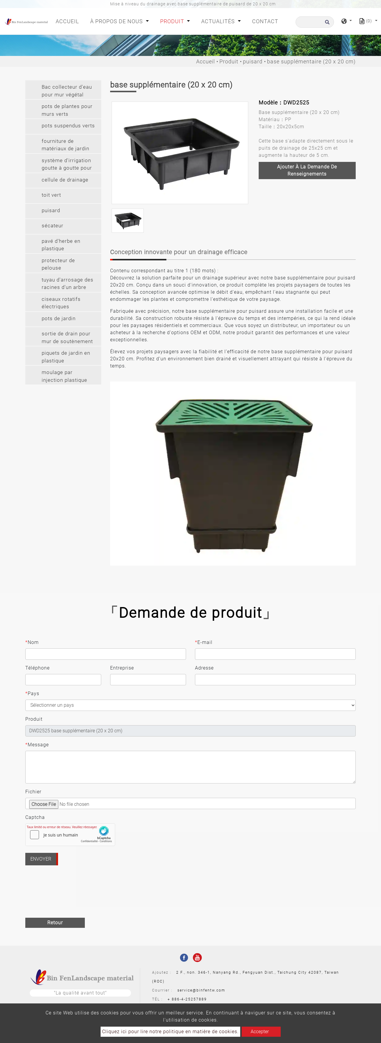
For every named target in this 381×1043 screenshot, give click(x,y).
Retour (55, 922)
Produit (228, 61)
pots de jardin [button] (59, 318)
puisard (253, 61)
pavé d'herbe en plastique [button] (61, 245)
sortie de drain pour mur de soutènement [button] (67, 337)
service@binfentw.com (201, 990)
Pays (32, 693)
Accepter (260, 1031)
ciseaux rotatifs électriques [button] (61, 303)
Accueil (68, 20)
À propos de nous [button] (117, 21)
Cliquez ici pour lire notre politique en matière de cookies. (170, 1031)
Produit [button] (173, 21)
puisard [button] (51, 210)
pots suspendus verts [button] (68, 126)
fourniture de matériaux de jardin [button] (65, 145)
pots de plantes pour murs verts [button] (67, 110)
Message (37, 744)
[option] (180, 152)
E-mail (204, 642)
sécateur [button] (52, 226)
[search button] (326, 24)
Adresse (204, 668)
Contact (265, 21)
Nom (32, 642)
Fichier (33, 792)
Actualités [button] (218, 21)
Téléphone (37, 668)
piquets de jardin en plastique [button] (66, 357)
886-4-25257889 (189, 999)
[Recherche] (315, 22)
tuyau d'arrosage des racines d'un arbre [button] (67, 283)
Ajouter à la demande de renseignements (307, 170)
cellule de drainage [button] (65, 180)
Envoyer (40, 859)
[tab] (63, 89)
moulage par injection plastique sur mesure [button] (64, 376)
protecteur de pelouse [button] (58, 264)
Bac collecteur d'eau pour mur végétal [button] (67, 91)
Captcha (35, 817)
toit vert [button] (51, 195)
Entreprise (122, 668)
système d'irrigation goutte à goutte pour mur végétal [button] (67, 165)
